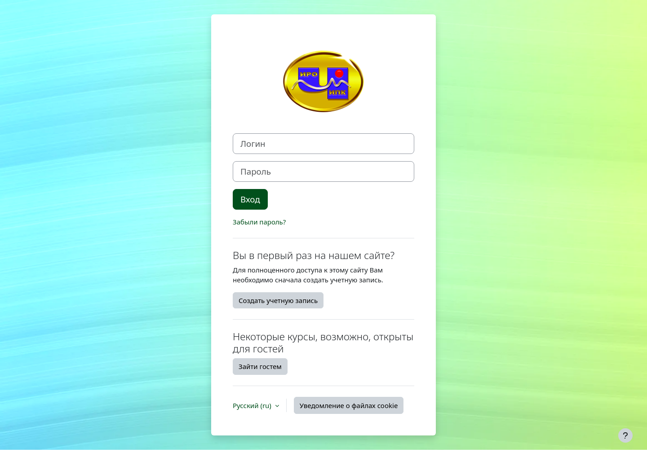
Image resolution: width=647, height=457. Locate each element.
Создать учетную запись (278, 300)
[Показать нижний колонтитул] (625, 435)
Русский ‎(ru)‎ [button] (253, 405)
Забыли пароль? (259, 221)
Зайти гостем (260, 366)
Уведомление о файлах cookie (349, 405)
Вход (250, 199)
